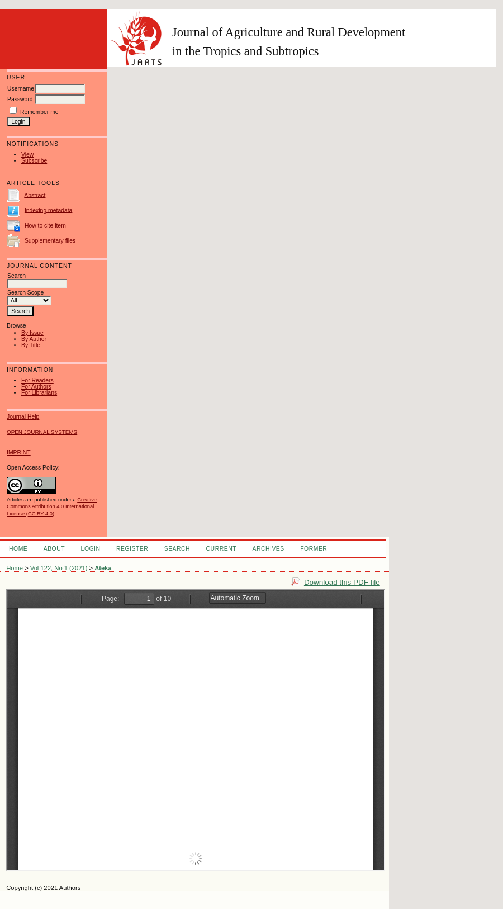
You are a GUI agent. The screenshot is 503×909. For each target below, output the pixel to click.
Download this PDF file (342, 582)
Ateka (102, 568)
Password (20, 99)
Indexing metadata (49, 210)
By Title (30, 345)
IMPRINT (19, 452)
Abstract (34, 195)
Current (221, 549)
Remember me (39, 112)
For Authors (36, 387)
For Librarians (39, 393)
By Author (33, 339)
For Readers (37, 380)
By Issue (32, 333)
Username (20, 89)
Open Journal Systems (42, 432)
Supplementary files (50, 240)
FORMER (313, 549)
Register (132, 549)
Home (18, 549)
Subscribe (34, 161)
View (27, 155)
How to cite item (45, 225)
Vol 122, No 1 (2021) (59, 568)
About (54, 549)
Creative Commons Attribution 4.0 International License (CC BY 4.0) (52, 506)
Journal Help (23, 417)
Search (177, 549)
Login (91, 549)
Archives (268, 549)
